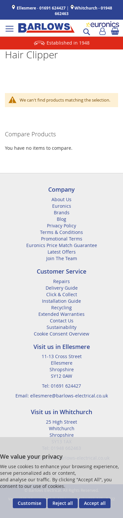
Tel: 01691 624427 (61, 386)
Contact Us (61, 320)
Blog (61, 219)
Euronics (61, 206)
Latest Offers (62, 252)
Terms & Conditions (61, 232)
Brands (62, 212)
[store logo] (46, 28)
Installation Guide (61, 301)
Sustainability (61, 327)
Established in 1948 (68, 43)
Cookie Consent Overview (61, 334)
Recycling (61, 307)
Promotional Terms (61, 239)
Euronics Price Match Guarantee (61, 245)
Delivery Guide (62, 288)
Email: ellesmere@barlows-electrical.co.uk (61, 396)
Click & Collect (61, 294)
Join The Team (61, 258)
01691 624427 (52, 8)
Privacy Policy (61, 225)
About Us (61, 199)
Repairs (61, 281)
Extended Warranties (61, 314)
